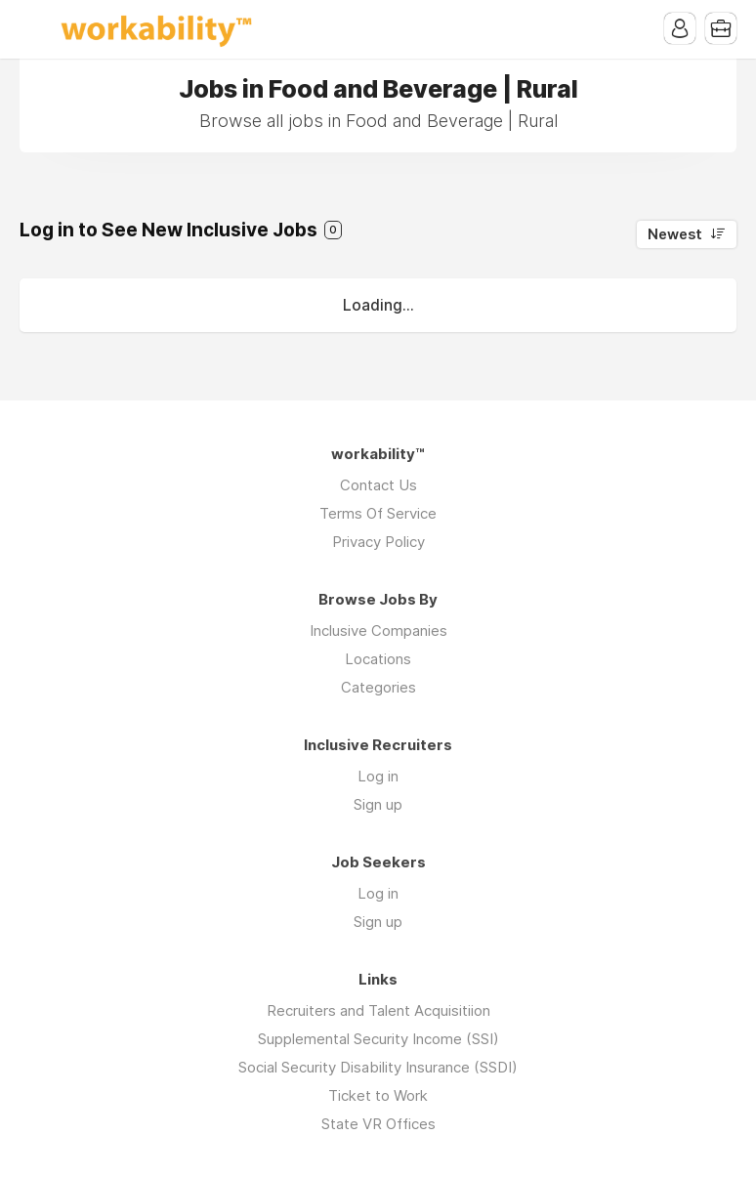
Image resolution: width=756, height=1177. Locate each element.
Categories (378, 687)
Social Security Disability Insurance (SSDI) (378, 1067)
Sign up (378, 804)
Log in (378, 776)
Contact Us (378, 485)
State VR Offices (378, 1123)
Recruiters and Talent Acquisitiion (378, 1010)
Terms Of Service (378, 513)
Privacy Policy (378, 541)
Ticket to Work (378, 1095)
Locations (378, 659)
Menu (34, 29)
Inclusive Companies (378, 630)
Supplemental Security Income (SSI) (378, 1039)
